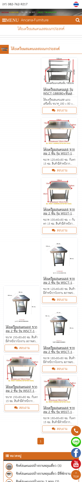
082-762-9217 (18, 4)
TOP (76, 475)
